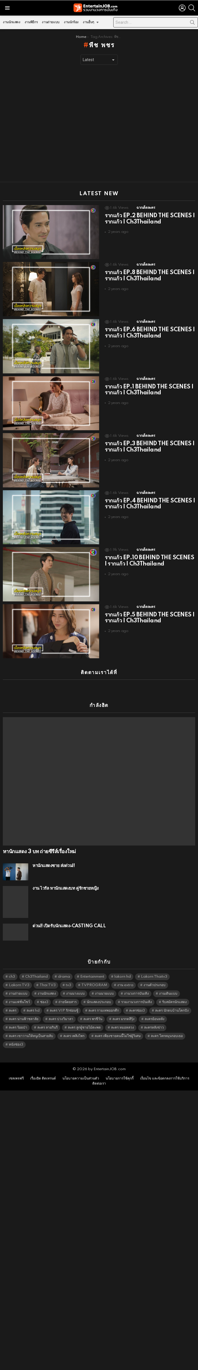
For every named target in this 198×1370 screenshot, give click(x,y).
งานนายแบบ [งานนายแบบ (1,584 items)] (104, 993)
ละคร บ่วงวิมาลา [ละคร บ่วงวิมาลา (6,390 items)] (61, 1019)
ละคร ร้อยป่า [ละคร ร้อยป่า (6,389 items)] (18, 1027)
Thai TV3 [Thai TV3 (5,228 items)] (48, 985)
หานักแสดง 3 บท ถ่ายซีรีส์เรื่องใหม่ (39, 852)
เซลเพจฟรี (16, 1078)
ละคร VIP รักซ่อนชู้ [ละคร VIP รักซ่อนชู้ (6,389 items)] (64, 1010)
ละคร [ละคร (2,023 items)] (12, 1010)
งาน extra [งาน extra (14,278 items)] (125, 985)
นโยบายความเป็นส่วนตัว (80, 1078)
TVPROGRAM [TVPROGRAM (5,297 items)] (94, 985)
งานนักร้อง (71, 22)
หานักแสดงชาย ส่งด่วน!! (53, 865)
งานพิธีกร (31, 22)
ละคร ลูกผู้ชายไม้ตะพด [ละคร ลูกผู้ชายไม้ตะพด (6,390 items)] (84, 1027)
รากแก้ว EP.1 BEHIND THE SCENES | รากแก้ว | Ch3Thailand (149, 390)
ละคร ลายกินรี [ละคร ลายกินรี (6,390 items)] (47, 1027)
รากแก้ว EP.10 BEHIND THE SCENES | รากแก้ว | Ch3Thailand (149, 561)
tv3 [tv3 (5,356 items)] (68, 985)
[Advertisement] (53, 123)
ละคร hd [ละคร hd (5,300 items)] (33, 1010)
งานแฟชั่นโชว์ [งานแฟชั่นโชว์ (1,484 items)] (19, 1002)
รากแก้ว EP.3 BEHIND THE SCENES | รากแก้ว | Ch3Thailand (150, 447)
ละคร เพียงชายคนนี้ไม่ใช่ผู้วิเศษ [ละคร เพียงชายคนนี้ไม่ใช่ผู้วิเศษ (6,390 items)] (118, 1036)
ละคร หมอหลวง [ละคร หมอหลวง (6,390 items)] (122, 1027)
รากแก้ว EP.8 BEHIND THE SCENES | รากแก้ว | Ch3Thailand (150, 276)
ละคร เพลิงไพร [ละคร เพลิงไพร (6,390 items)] (73, 1036)
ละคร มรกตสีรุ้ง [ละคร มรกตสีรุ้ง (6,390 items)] (123, 1019)
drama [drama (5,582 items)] (64, 976)
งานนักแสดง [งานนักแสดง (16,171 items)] (47, 993)
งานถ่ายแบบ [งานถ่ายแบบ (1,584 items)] (18, 993)
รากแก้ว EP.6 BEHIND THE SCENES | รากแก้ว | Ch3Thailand (150, 333)
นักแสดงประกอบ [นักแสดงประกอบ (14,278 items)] (99, 1002)
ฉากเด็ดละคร (145, 208)
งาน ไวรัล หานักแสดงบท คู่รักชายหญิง (65, 888)
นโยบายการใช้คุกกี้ (120, 1078)
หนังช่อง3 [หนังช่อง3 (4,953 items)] (16, 1044)
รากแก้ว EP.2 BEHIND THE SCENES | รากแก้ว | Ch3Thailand (150, 219)
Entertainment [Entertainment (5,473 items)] (92, 976)
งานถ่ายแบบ (51, 22)
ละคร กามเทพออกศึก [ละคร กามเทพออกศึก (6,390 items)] (103, 1010)
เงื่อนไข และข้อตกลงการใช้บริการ (164, 1078)
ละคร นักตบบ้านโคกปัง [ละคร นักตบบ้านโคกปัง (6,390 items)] (172, 1010)
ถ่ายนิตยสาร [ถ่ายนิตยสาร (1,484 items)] (67, 1002)
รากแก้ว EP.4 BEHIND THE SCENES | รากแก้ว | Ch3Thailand (150, 504)
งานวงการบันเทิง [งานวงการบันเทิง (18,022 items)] (136, 993)
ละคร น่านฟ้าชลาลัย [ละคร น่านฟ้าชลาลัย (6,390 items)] (23, 1019)
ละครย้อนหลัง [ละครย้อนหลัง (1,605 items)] (154, 1019)
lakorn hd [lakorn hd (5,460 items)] (122, 976)
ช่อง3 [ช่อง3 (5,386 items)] (44, 1002)
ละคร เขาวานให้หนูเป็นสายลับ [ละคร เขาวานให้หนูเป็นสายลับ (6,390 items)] (31, 1036)
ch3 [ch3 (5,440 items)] (12, 976)
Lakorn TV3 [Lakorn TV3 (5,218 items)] (19, 985)
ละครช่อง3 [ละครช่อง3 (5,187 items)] (137, 1010)
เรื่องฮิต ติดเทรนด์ (43, 1078)
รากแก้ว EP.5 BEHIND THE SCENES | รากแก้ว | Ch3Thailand (150, 618)
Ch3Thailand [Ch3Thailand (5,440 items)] (36, 976)
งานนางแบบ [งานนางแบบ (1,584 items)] (75, 993)
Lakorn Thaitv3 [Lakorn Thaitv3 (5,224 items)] (154, 976)
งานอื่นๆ (88, 23)
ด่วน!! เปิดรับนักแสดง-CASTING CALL (69, 926)
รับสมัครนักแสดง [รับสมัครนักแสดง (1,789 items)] (174, 1002)
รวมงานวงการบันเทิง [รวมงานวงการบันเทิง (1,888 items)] (136, 1002)
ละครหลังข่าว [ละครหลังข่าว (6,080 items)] (154, 1027)
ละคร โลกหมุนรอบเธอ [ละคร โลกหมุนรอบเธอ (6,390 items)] (167, 1036)
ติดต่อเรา (99, 1083)
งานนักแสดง (11, 22)
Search (192, 23)
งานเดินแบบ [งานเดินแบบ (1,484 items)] (168, 993)
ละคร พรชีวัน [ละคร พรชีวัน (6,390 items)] (92, 1019)
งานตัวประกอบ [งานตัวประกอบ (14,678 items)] (154, 985)
